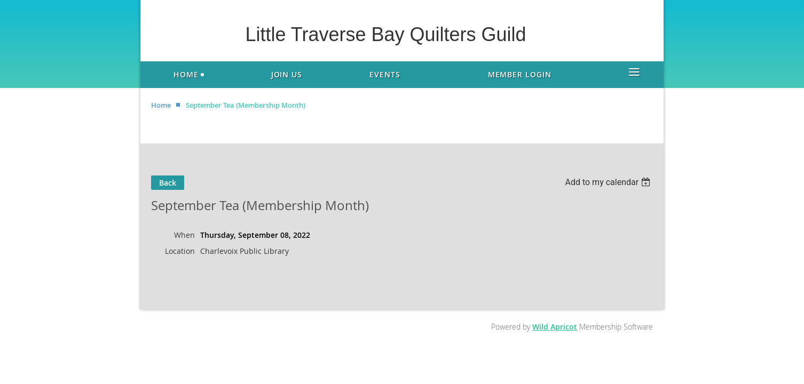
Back (167, 183)
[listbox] (609, 182)
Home (161, 105)
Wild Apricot (554, 327)
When (184, 235)
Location (180, 251)
